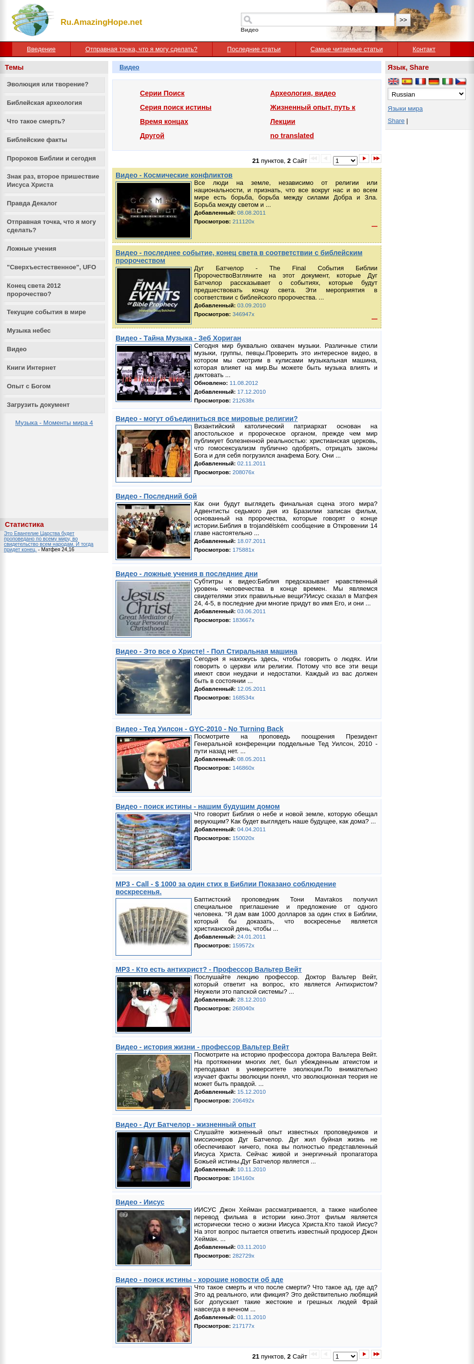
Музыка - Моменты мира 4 (54, 422)
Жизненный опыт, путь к (313, 107)
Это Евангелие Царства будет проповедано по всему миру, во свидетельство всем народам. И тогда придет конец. (49, 541)
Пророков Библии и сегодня (51, 158)
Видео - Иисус (140, 1202)
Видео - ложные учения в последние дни (187, 574)
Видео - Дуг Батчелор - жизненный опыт (186, 1124)
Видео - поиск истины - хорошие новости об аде (199, 1280)
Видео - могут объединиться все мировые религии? (207, 418)
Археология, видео (303, 93)
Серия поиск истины (176, 107)
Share (396, 120)
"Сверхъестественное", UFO (51, 267)
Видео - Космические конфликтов (174, 175)
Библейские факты (37, 139)
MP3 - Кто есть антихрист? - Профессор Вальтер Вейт (209, 969)
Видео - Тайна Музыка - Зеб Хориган (178, 338)
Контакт (424, 49)
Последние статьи (254, 49)
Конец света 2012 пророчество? (34, 290)
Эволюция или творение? (47, 84)
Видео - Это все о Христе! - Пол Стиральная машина (206, 651)
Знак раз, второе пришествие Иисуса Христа (53, 180)
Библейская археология (44, 102)
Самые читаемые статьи (347, 49)
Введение (41, 49)
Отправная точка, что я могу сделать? (141, 49)
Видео (17, 349)
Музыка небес (29, 330)
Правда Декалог (32, 203)
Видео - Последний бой (156, 496)
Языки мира (405, 108)
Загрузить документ (38, 404)
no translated (292, 136)
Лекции (283, 121)
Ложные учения (31, 248)
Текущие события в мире (46, 312)
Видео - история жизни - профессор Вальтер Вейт (202, 1047)
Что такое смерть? (36, 121)
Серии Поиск (162, 93)
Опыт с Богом (29, 386)
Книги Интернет (31, 367)
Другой (152, 136)
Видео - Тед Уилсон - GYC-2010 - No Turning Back (199, 729)
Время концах (164, 121)
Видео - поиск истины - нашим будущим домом (198, 806)
